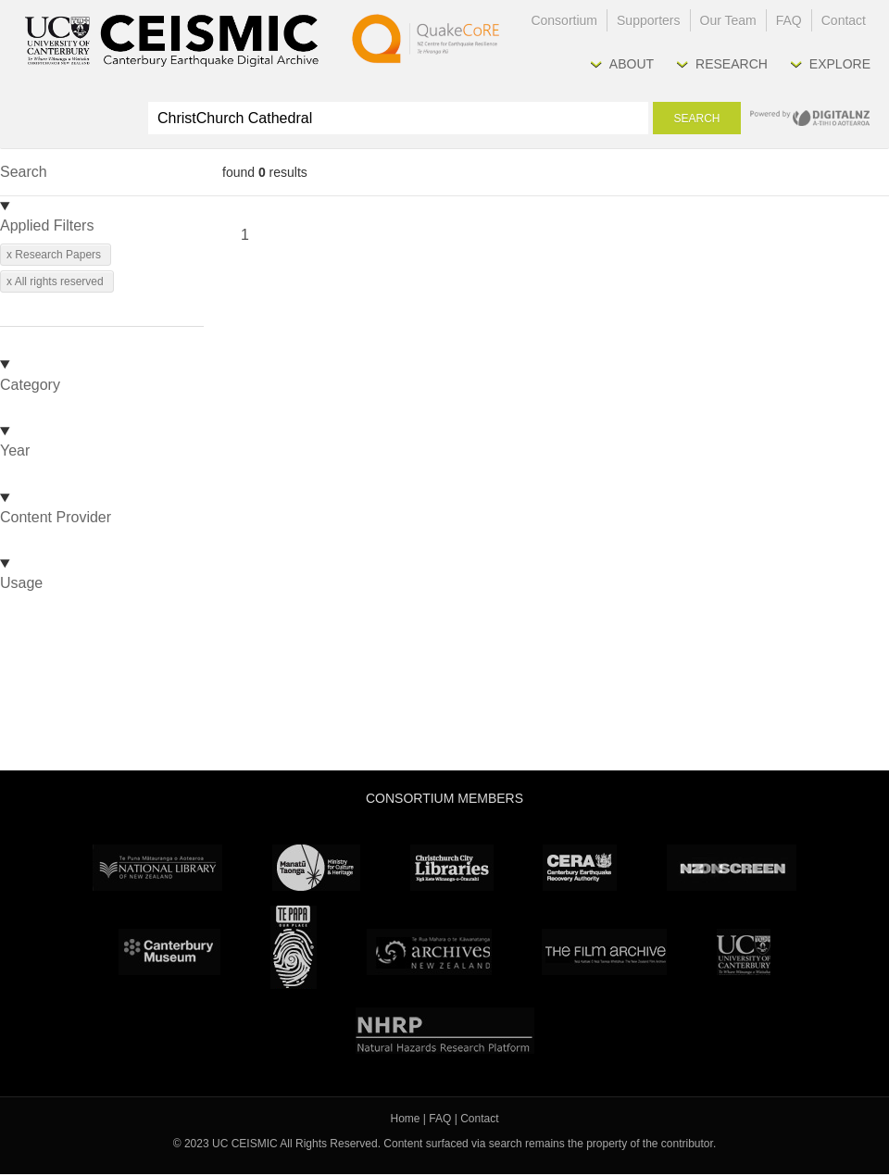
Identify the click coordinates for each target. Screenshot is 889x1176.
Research (731, 63)
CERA (580, 867)
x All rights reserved (55, 281)
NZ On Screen (731, 867)
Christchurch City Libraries (452, 867)
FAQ (789, 20)
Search (696, 118)
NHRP (445, 1030)
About (631, 63)
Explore (839, 63)
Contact (843, 20)
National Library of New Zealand (157, 867)
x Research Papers (53, 254)
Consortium (564, 20)
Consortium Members (444, 798)
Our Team (728, 20)
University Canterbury (743, 952)
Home (405, 1118)
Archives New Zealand (429, 952)
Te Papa (293, 947)
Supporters (648, 20)
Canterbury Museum (169, 952)
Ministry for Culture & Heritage (316, 867)
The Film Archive (604, 952)
